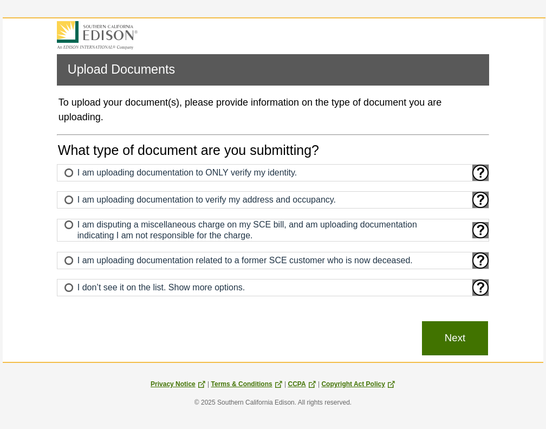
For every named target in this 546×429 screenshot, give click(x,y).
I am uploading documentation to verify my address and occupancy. (206, 199)
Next (455, 337)
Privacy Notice (178, 384)
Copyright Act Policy (358, 384)
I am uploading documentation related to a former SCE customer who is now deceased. (245, 260)
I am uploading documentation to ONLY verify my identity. (187, 172)
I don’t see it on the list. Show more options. (161, 287)
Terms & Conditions (247, 384)
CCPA (302, 384)
